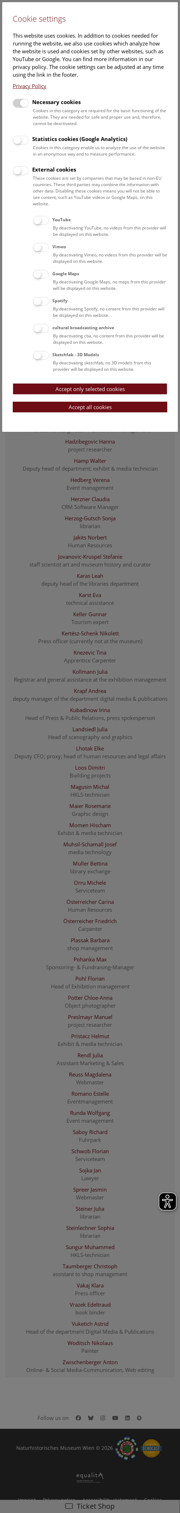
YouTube (61, 220)
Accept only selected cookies (90, 388)
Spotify (60, 301)
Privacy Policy (29, 86)
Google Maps (65, 274)
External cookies (54, 169)
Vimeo (59, 247)
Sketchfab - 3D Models (75, 355)
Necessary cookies (56, 101)
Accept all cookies (90, 407)
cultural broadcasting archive (83, 328)
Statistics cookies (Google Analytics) (79, 138)
